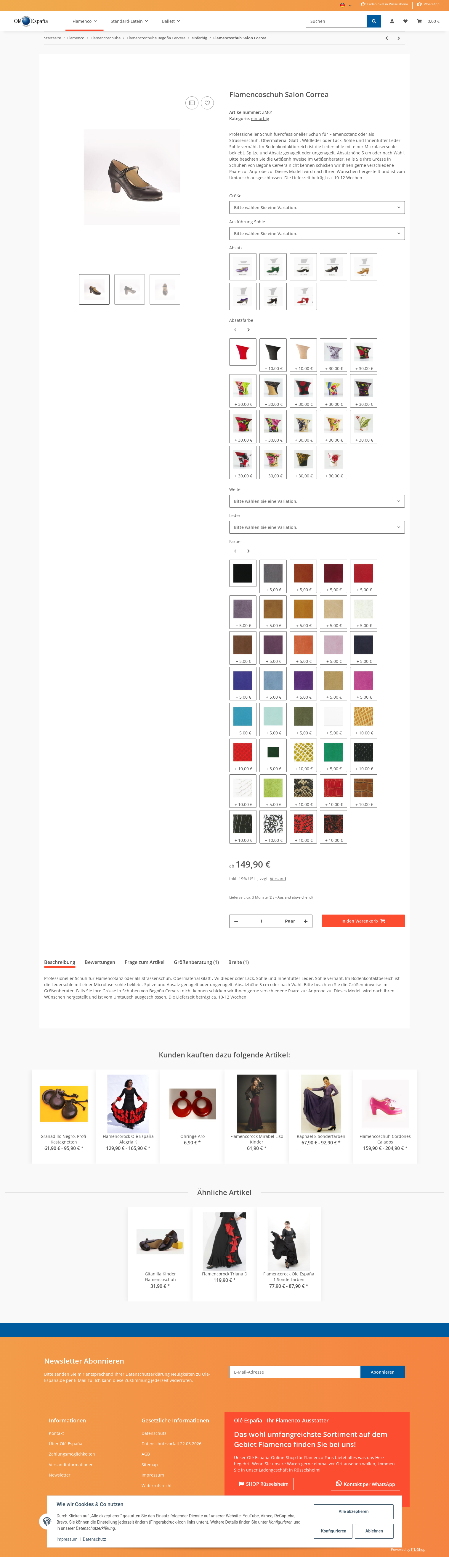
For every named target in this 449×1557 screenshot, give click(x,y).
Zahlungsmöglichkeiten (72, 1454)
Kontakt (56, 1433)
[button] (392, 21)
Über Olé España (65, 1443)
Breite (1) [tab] (238, 962)
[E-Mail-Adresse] (295, 1372)
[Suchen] (337, 21)
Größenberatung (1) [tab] (196, 962)
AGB (146, 1454)
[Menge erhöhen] (305, 921)
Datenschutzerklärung (148, 1374)
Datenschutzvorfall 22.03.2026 (171, 1443)
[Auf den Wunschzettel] (207, 102)
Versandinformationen (71, 1464)
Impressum (153, 1475)
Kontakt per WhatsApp (365, 1483)
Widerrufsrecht (157, 1485)
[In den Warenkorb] (49, 86)
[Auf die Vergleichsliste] (191, 102)
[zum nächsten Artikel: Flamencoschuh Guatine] (399, 38)
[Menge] (261, 921)
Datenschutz (154, 1433)
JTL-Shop (418, 1549)
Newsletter (59, 1475)
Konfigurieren (333, 1531)
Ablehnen (374, 1531)
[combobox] (317, 207)
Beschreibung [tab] (59, 962)
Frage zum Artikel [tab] (144, 962)
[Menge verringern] (236, 921)
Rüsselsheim (263, 1484)
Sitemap (150, 1464)
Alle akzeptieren (353, 1511)
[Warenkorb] (428, 21)
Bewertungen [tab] (100, 962)
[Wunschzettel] (405, 21)
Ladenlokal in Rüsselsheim (387, 4)
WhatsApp (431, 4)
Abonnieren (383, 1372)
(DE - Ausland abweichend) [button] (291, 897)
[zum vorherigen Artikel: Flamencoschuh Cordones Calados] (387, 38)
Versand (278, 878)
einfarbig (260, 118)
